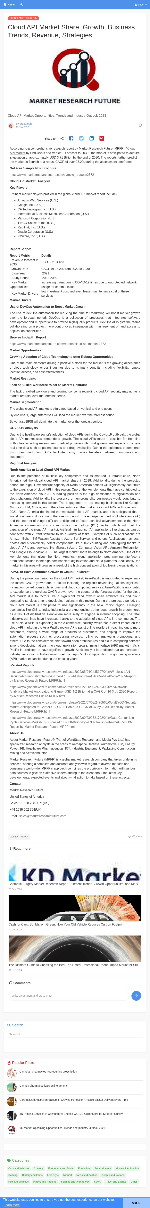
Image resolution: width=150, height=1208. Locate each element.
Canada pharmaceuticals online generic (44, 1085)
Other (134, 1181)
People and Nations (113, 1175)
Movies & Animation (127, 1168)
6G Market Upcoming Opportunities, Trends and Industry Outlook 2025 (62, 1128)
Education (84, 1168)
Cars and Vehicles (18, 1168)
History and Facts (32, 1175)
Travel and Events (115, 1181)
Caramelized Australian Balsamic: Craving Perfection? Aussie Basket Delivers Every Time (74, 1099)
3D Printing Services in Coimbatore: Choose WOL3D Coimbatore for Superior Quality (71, 1113)
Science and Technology (75, 1181)
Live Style (53, 1175)
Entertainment (103, 1168)
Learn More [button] (12, 1205)
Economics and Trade (60, 1168)
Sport (97, 1181)
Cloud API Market (19, 836)
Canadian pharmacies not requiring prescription (48, 1071)
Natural (67, 1175)
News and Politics (86, 1175)
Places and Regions (44, 1181)
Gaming (13, 1175)
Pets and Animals (18, 1181)
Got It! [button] (136, 1202)
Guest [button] (141, 4)
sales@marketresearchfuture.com (42, 816)
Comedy (39, 1168)
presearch (26, 123)
